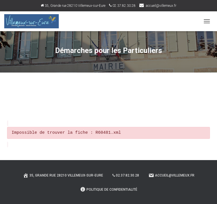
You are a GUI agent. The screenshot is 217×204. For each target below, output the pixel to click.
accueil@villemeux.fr (161, 6)
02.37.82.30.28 (122, 6)
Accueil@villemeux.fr (171, 175)
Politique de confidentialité (108, 189)
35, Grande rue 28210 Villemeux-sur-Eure (73, 6)
